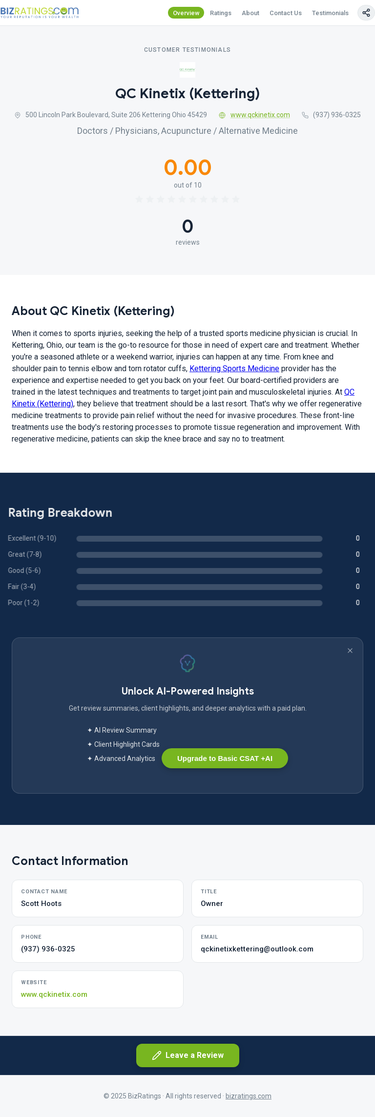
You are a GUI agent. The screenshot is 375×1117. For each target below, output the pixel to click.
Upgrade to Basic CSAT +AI (224, 758)
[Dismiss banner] (350, 650)
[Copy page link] (366, 13)
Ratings (220, 13)
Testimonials (330, 13)
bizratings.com (248, 1096)
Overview (186, 13)
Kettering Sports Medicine (234, 368)
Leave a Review (188, 1055)
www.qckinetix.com (254, 115)
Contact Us (286, 13)
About (250, 13)
